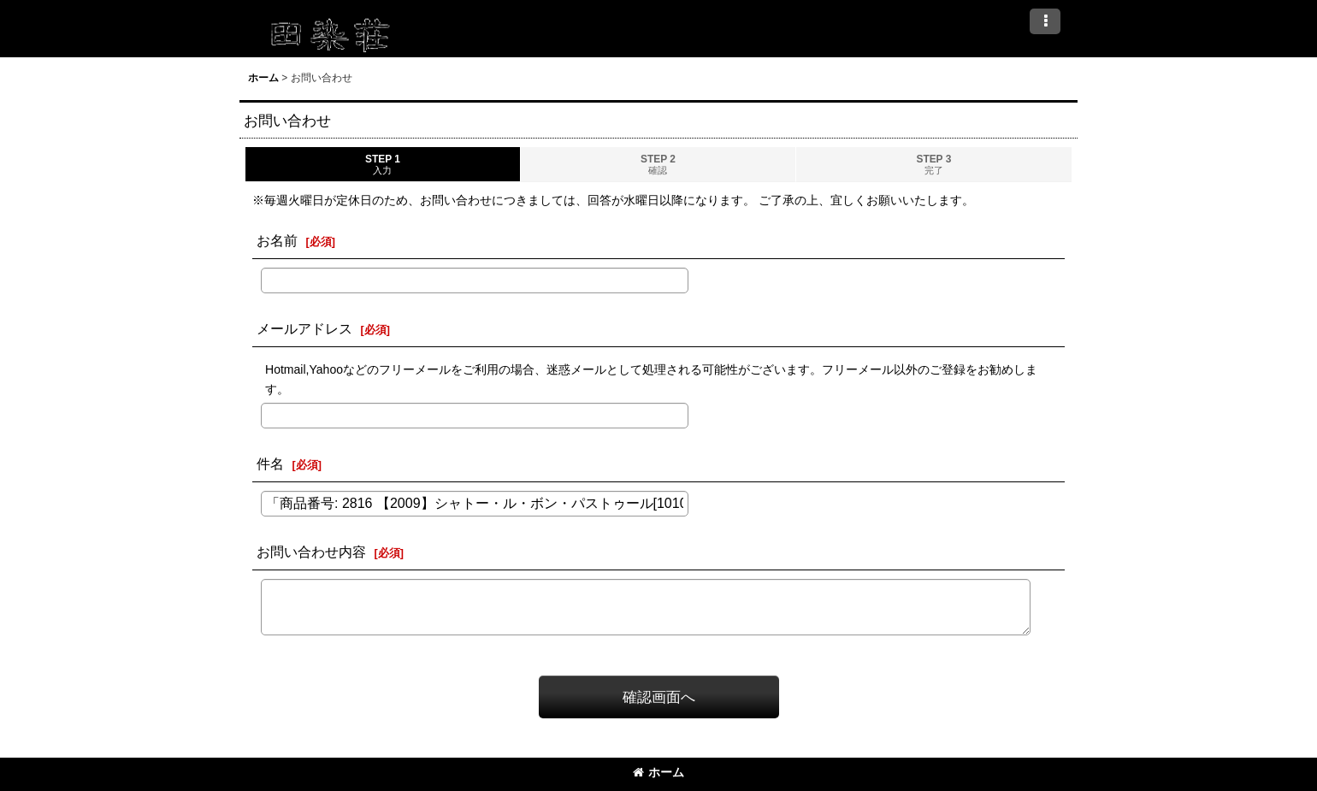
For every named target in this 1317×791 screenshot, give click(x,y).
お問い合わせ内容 (311, 551)
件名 (270, 463)
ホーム (658, 772)
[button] (1045, 21)
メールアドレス (304, 328)
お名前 (277, 240)
